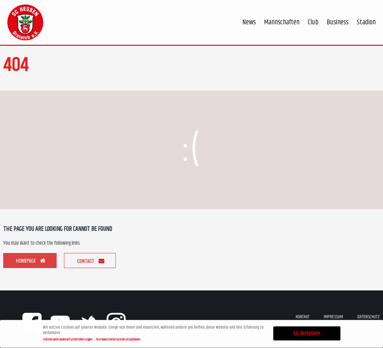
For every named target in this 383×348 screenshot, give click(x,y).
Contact (90, 260)
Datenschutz (368, 316)
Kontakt (302, 316)
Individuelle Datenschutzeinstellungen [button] (68, 338)
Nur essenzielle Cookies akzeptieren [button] (118, 338)
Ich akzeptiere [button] (306, 332)
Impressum (333, 316)
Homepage (30, 260)
